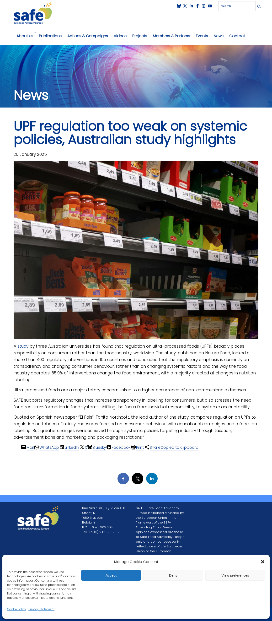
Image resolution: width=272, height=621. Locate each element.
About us (24, 36)
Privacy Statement (41, 609)
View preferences (235, 575)
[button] (262, 561)
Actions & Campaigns (87, 36)
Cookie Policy (16, 609)
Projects (139, 36)
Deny (173, 575)
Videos (120, 36)
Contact (237, 36)
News (219, 36)
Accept (111, 575)
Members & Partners (171, 36)
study (22, 346)
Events (202, 36)
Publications (50, 36)
